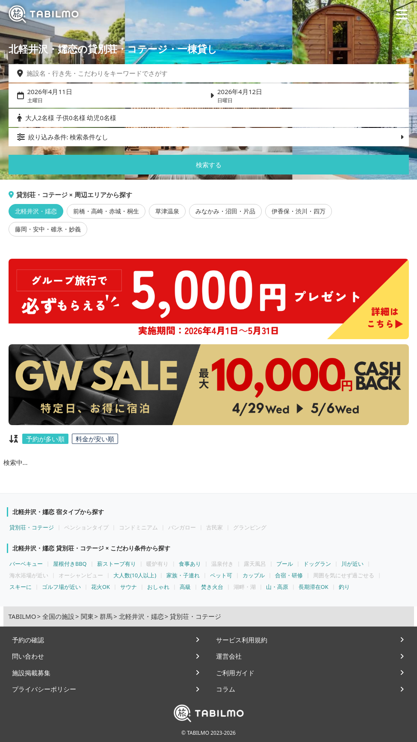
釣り (344, 587)
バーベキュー (26, 564)
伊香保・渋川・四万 (298, 211)
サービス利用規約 (241, 640)
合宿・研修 (289, 575)
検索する (209, 164)
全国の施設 (58, 616)
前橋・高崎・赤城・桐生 (106, 211)
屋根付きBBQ (70, 564)
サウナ (128, 587)
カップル (254, 575)
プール (284, 564)
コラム (225, 689)
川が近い (352, 564)
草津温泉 (167, 211)
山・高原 (277, 587)
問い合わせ (28, 656)
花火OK (100, 587)
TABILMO (22, 616)
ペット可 (221, 575)
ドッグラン (317, 564)
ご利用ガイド (235, 672)
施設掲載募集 (31, 672)
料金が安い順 (95, 439)
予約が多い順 (45, 439)
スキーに (20, 587)
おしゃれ (158, 587)
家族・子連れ (183, 575)
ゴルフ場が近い (61, 587)
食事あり (190, 564)
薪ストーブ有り (116, 564)
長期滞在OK (313, 587)
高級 (185, 587)
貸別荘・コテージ (31, 527)
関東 (87, 616)
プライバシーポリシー (44, 689)
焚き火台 (212, 587)
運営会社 (229, 656)
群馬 (106, 616)
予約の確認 (28, 640)
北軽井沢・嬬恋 (36, 211)
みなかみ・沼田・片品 (225, 211)
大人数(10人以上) (134, 575)
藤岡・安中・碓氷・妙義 (48, 229)
